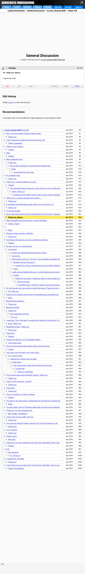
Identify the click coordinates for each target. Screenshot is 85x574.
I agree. (11, 349)
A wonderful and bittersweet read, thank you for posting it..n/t (30, 204)
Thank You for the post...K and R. (19, 382)
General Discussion (35, 11)
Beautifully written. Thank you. (18, 327)
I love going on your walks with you (19, 417)
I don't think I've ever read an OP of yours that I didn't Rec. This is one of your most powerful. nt (42, 465)
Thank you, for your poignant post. (19, 410)
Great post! (10, 388)
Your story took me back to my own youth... (23, 353)
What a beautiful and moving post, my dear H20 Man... (27, 221)
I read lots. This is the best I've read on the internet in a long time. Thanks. (35, 320)
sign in (11, 102)
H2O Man (12, 68)
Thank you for (11, 436)
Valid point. (12, 427)
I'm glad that (20, 369)
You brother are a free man (23, 172)
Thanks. (16, 275)
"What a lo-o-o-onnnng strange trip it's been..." (23, 198)
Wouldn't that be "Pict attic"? (24, 262)
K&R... (8, 153)
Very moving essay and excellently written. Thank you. (27, 375)
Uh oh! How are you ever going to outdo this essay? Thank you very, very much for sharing (40, 288)
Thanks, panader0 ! (15, 143)
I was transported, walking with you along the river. (25, 140)
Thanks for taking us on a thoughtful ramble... (24, 340)
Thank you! (12, 137)
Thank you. (10, 333)
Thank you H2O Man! (25, 372)
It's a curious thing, (15, 356)
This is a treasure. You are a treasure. (20, 394)
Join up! (68, 7)
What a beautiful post (14, 159)
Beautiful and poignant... (15, 301)
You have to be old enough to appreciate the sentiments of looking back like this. (37, 401)
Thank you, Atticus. (15, 217)
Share (66, 86)
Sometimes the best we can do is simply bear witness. (27, 240)
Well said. (12, 439)
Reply (77, 86)
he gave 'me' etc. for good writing (19, 246)
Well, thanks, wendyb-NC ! (18, 414)
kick (8, 449)
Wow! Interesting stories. (19, 314)
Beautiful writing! (12, 307)
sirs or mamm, (11, 430)
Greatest (27, 7)
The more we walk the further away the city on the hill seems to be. (32, 423)
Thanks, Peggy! (14, 224)
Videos (37, 7)
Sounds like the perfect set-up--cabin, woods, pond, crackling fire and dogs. (42, 195)
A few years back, (15, 343)
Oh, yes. (15, 317)
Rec (7, 86)
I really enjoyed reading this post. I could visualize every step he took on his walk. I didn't (46, 272)
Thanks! (11, 150)
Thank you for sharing (14, 147)
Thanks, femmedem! (16, 468)
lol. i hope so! (15, 456)
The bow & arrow (23, 282)
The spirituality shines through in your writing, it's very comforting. (35, 188)
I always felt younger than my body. (23, 359)
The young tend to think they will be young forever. (32, 365)
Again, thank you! (18, 192)
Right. (14, 169)
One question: (13, 452)
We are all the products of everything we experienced (30, 166)
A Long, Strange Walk (56, 11)
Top (19, 86)
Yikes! (15, 269)
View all (61, 60)
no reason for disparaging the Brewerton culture (28, 253)
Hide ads (58, 7)
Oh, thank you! (13, 291)
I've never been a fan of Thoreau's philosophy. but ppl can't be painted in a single (37, 407)
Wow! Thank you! (14, 324)
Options (54, 86)
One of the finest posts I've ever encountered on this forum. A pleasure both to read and (40, 214)
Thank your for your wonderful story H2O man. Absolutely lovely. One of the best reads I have (42, 443)
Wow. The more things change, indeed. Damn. (23, 134)
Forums (47, 7)
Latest (16, 7)
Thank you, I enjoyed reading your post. (21, 182)
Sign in (78, 7)
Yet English (12, 250)
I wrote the (16, 256)
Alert (31, 86)
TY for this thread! (13, 211)
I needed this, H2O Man (15, 459)
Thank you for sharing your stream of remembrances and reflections (32, 295)
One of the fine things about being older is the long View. (28, 346)
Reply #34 (72, 11)
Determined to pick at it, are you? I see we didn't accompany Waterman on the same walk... (47, 259)
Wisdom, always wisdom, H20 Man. (19, 233)
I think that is (17, 362)
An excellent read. (13, 175)
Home (6, 7)
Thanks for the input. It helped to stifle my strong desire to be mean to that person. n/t (48, 279)
